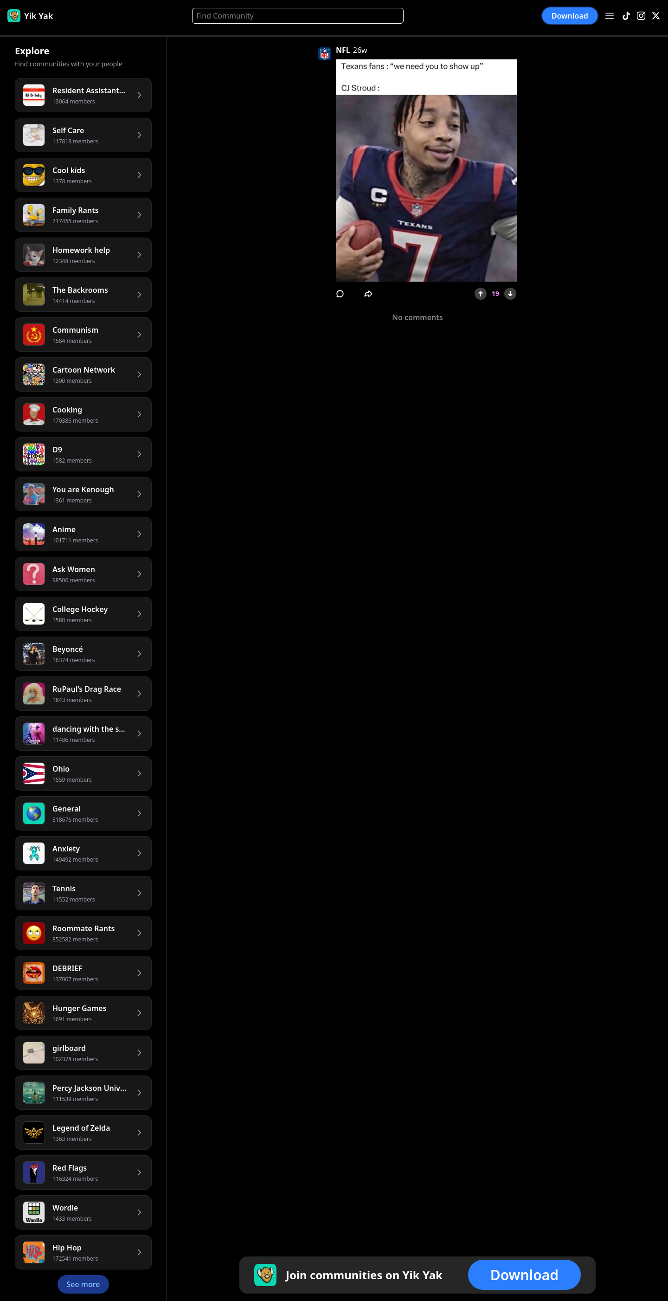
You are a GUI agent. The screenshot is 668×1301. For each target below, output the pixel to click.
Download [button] (570, 16)
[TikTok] (626, 16)
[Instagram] (641, 16)
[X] (656, 16)
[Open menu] (609, 15)
